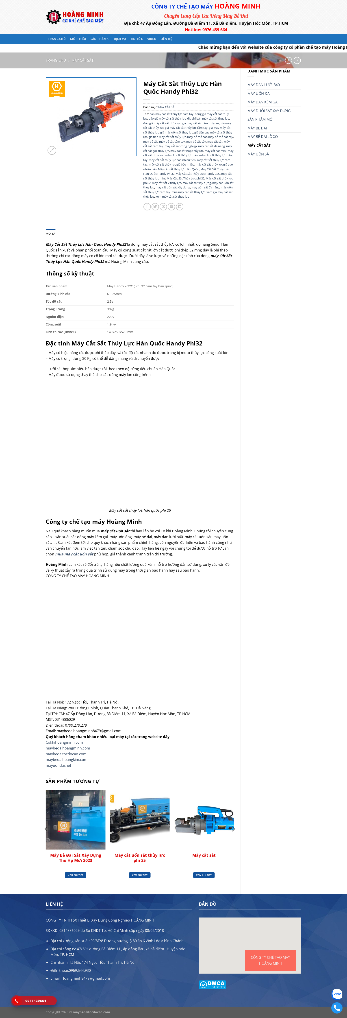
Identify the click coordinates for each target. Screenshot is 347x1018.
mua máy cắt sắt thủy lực (188, 192)
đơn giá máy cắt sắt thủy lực (162, 123)
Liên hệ (166, 39)
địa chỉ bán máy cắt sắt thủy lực (208, 118)
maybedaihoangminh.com (68, 748)
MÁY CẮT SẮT (82, 60)
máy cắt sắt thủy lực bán (181, 155)
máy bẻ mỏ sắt (197, 137)
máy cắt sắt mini (215, 151)
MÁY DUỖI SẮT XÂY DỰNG (269, 110)
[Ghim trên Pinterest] (171, 206)
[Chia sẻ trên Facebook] (147, 206)
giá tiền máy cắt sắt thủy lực (167, 137)
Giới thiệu (78, 39)
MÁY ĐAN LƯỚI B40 (263, 84)
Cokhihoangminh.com (64, 742)
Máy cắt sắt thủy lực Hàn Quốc (178, 169)
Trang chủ (57, 39)
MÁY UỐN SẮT (259, 154)
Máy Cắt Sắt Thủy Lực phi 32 (185, 178)
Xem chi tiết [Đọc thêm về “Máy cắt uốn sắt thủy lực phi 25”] (140, 875)
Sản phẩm (100, 39)
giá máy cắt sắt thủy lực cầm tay (186, 128)
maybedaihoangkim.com (66, 759)
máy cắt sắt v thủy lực (166, 183)
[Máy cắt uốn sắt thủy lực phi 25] (140, 820)
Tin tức (136, 39)
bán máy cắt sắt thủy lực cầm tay (171, 114)
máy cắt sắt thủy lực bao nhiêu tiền (172, 160)
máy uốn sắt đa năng (205, 187)
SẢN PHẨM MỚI (260, 119)
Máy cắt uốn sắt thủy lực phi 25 (140, 858)
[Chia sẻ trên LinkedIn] (179, 206)
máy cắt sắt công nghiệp (181, 146)
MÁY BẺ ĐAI (257, 128)
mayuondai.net (58, 765)
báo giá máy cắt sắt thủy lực (167, 118)
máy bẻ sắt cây (196, 142)
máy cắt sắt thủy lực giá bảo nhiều (171, 164)
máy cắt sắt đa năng (211, 146)
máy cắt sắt (215, 142)
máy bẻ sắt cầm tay (172, 142)
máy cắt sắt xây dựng (196, 183)
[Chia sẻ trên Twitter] (155, 206)
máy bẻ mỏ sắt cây (220, 137)
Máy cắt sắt (204, 855)
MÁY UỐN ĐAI (259, 93)
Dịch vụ (120, 39)
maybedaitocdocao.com (66, 753)
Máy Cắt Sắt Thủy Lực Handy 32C (198, 174)
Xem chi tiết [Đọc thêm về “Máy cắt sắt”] (204, 875)
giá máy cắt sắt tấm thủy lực (200, 123)
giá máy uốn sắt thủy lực (176, 132)
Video (151, 39)
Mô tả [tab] (50, 234)
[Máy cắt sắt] (204, 820)
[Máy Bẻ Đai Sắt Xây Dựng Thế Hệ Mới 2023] (76, 820)
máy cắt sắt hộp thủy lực (186, 151)
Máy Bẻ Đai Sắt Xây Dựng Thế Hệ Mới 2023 (75, 858)
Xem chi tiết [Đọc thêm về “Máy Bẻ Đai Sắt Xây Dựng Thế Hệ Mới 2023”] (75, 875)
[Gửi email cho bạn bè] (163, 206)
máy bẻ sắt (150, 142)
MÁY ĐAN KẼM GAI (262, 102)
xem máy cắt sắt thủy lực (172, 196)
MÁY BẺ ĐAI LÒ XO (262, 136)
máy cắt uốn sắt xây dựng (173, 187)
